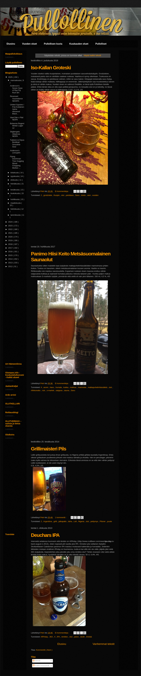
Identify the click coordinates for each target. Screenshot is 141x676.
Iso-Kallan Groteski (51, 67)
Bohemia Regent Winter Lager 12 (17, 125)
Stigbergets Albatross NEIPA (15, 134)
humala (59, 387)
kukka (66, 387)
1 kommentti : (61, 517)
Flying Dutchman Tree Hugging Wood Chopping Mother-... (17, 162)
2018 (10, 244)
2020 (10, 237)
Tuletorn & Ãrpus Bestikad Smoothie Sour (17, 143)
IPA (58, 637)
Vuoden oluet (29, 44)
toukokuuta (15, 193)
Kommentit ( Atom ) (44, 650)
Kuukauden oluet (78, 44)
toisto (83, 195)
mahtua (73, 387)
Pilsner (103, 521)
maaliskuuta (16, 203)
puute (109, 521)
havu (52, 387)
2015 (10, 255)
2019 (10, 240)
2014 (10, 259)
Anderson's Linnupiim (15, 151)
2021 (10, 233)
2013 (10, 263)
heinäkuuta (15, 184)
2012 (10, 266)
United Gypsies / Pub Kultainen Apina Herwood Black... (17, 109)
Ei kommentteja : (62, 191)
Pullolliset (101, 44)
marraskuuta (16, 80)
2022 (10, 229)
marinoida (82, 387)
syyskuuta (15, 176)
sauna (67, 390)
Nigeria (81, 521)
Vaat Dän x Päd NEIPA (16, 118)
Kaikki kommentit (41, 665)
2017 (10, 248)
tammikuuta (16, 215)
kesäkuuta (15, 190)
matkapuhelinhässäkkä (98, 387)
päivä (76, 637)
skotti (82, 637)
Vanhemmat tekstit (103, 644)
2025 (10, 77)
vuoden (95, 195)
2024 (10, 222)
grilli (55, 521)
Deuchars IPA (45, 535)
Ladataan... (10, 57)
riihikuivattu (36, 390)
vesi (89, 195)
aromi (46, 387)
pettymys (94, 521)
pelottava (70, 195)
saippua (59, 390)
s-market (51, 390)
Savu (77, 195)
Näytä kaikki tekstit (92, 55)
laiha (70, 521)
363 (51, 637)
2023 (10, 226)
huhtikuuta (15, 199)
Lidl (75, 521)
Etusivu (11, 44)
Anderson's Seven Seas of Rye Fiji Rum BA (16, 89)
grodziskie (48, 195)
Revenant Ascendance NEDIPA (16, 98)
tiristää (89, 637)
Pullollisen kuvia (53, 44)
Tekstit (36, 661)
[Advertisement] (72, 221)
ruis (44, 390)
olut (63, 195)
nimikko (64, 637)
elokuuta (14, 180)
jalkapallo (62, 521)
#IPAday (44, 637)
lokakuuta (15, 172)
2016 (10, 251)
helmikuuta (15, 209)
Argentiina (47, 521)
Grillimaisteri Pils (48, 448)
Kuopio (57, 195)
